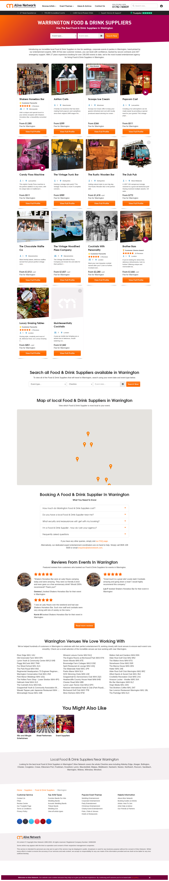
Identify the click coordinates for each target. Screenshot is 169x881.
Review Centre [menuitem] (22, 803)
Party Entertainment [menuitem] (89, 803)
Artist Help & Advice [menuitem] (125, 806)
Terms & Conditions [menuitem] (24, 809)
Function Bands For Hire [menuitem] (57, 798)
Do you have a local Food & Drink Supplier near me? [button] (84, 514)
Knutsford (68, 767)
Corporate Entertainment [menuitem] (91, 801)
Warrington (71, 770)
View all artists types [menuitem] (55, 811)
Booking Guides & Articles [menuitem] (127, 801)
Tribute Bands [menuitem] (53, 806)
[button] (84, 444)
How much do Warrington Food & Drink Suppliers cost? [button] (84, 508)
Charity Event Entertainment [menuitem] (92, 809)
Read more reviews (84, 626)
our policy (134, 877)
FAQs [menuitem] (19, 801)
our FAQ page (102, 541)
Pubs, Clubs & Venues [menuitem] (90, 811)
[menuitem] (49, 6)
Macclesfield (85, 767)
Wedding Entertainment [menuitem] (90, 798)
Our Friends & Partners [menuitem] (126, 809)
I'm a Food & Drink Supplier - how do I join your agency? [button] (84, 527)
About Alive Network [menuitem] (125, 798)
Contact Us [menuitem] (21, 798)
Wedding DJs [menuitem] (53, 809)
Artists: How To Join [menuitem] (125, 803)
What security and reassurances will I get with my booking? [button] (84, 521)
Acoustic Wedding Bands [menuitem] (57, 803)
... (21, 119)
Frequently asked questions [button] (84, 534)
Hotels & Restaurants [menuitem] (89, 814)
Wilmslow (89, 770)
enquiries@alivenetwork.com (90, 548)
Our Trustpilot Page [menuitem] (24, 806)
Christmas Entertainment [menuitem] (91, 806)
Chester (21, 767)
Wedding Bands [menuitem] (54, 801)
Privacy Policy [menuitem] (22, 811)
